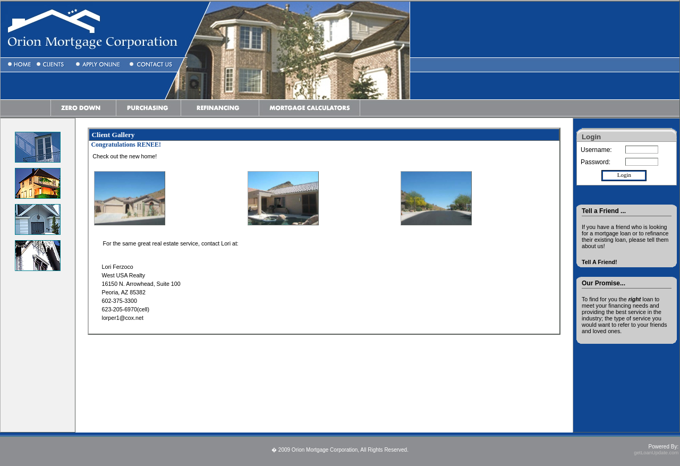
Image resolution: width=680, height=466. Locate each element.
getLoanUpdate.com (656, 452)
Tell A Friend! (599, 262)
